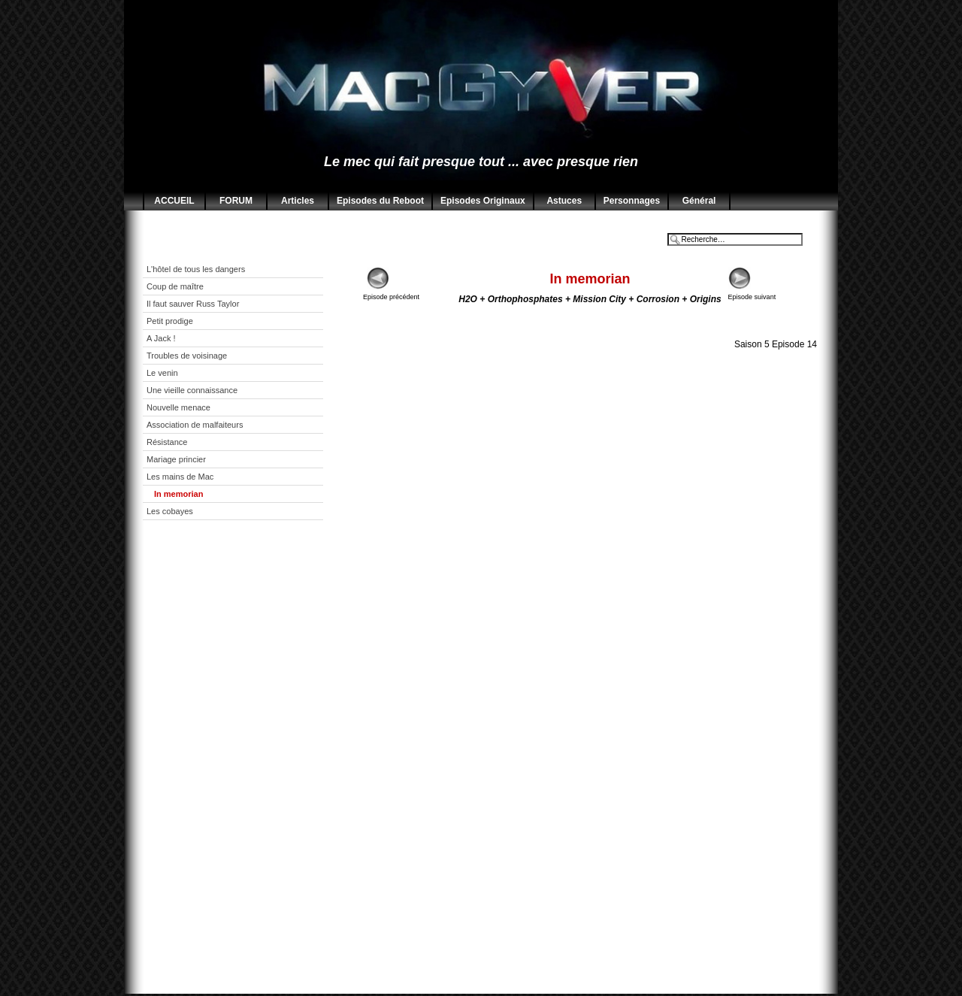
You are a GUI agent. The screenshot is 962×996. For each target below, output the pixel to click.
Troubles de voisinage (187, 355)
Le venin (162, 372)
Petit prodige (170, 320)
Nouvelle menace (178, 407)
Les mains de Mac (180, 476)
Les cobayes (170, 511)
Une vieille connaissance (192, 390)
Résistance (167, 442)
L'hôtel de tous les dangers (196, 269)
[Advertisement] (244, 768)
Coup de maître (175, 286)
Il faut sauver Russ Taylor (193, 303)
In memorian (178, 493)
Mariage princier (176, 459)
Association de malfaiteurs (195, 424)
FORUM (236, 200)
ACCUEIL (174, 200)
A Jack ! (161, 338)
